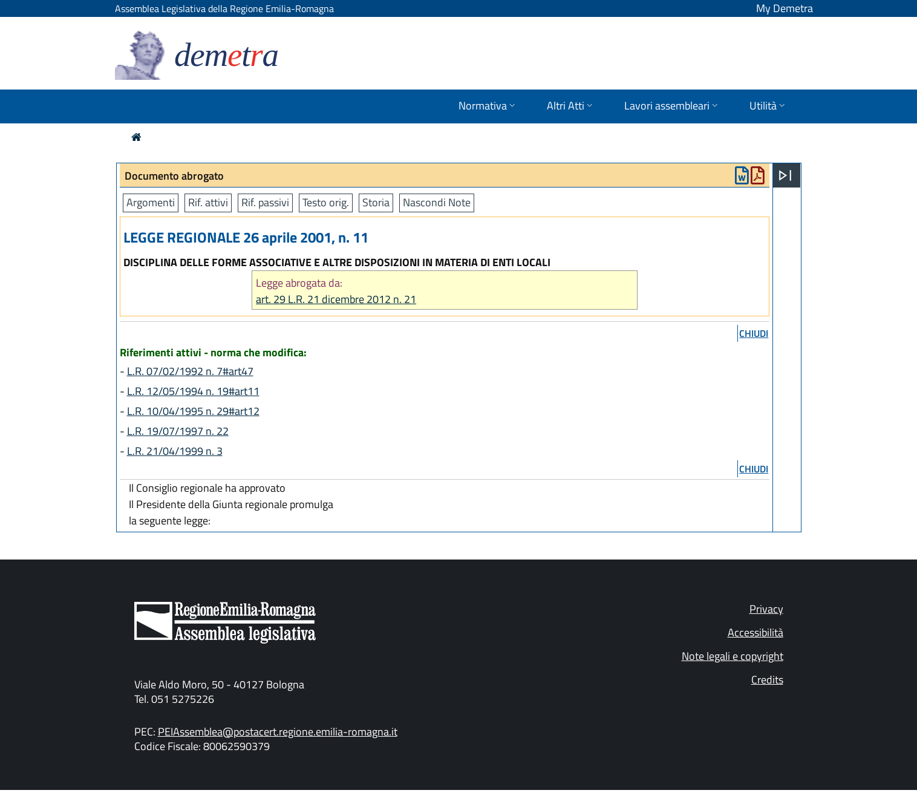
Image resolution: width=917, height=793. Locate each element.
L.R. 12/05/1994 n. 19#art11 (193, 391)
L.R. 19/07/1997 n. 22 (178, 431)
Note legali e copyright (732, 656)
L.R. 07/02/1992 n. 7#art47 (190, 371)
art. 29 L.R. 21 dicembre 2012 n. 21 (336, 299)
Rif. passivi (265, 202)
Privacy (766, 609)
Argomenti (150, 202)
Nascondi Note (437, 202)
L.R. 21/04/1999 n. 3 (175, 451)
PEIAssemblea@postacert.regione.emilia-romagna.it (277, 731)
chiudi (753, 333)
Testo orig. (325, 202)
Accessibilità (755, 632)
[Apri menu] (785, 175)
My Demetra (784, 8)
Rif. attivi (208, 202)
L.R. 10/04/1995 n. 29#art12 (193, 411)
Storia (376, 202)
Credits (767, 679)
